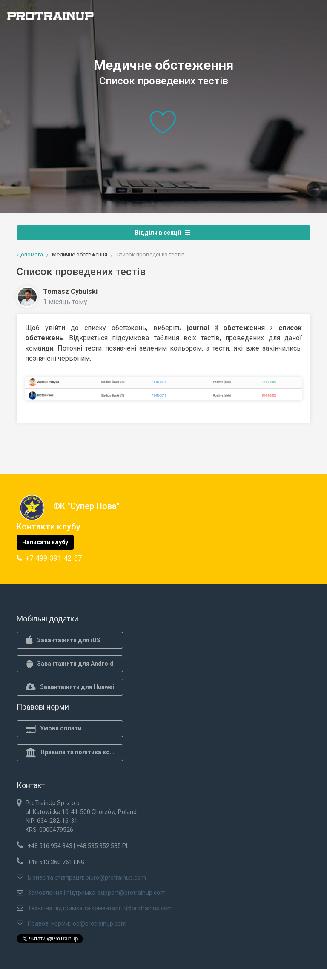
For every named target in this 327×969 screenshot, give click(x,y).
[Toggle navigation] (315, 18)
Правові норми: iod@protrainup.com (77, 923)
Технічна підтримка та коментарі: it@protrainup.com (100, 908)
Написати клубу (45, 542)
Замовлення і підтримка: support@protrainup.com (97, 892)
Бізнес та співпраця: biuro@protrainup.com (87, 877)
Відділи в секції (162, 232)
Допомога (30, 254)
